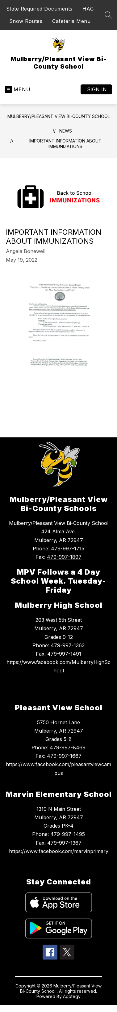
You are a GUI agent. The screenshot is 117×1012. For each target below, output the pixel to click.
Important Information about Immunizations (65, 143)
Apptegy (72, 996)
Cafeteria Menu (71, 21)
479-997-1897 (64, 557)
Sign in (97, 89)
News (65, 130)
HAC (88, 9)
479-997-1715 (67, 548)
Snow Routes (26, 21)
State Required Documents (39, 9)
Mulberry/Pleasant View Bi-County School (58, 116)
